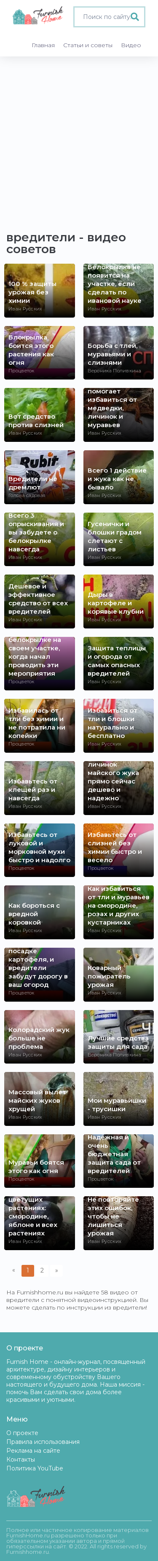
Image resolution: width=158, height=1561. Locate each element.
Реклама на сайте (33, 1450)
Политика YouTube (34, 1468)
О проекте (22, 1433)
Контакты (20, 1459)
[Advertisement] (79, 140)
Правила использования (43, 1442)
